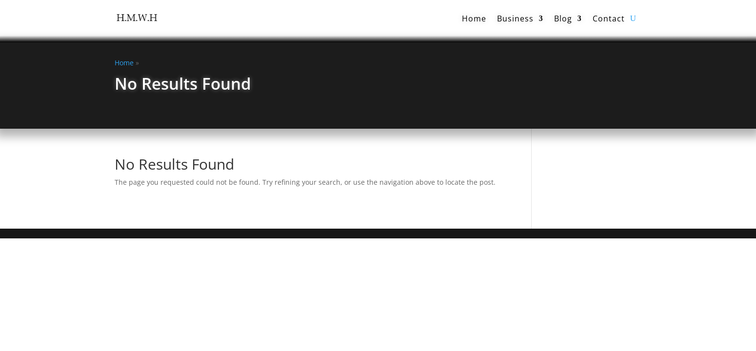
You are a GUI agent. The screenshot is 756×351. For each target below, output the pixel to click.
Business (515, 18)
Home (474, 18)
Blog (563, 18)
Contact (609, 18)
